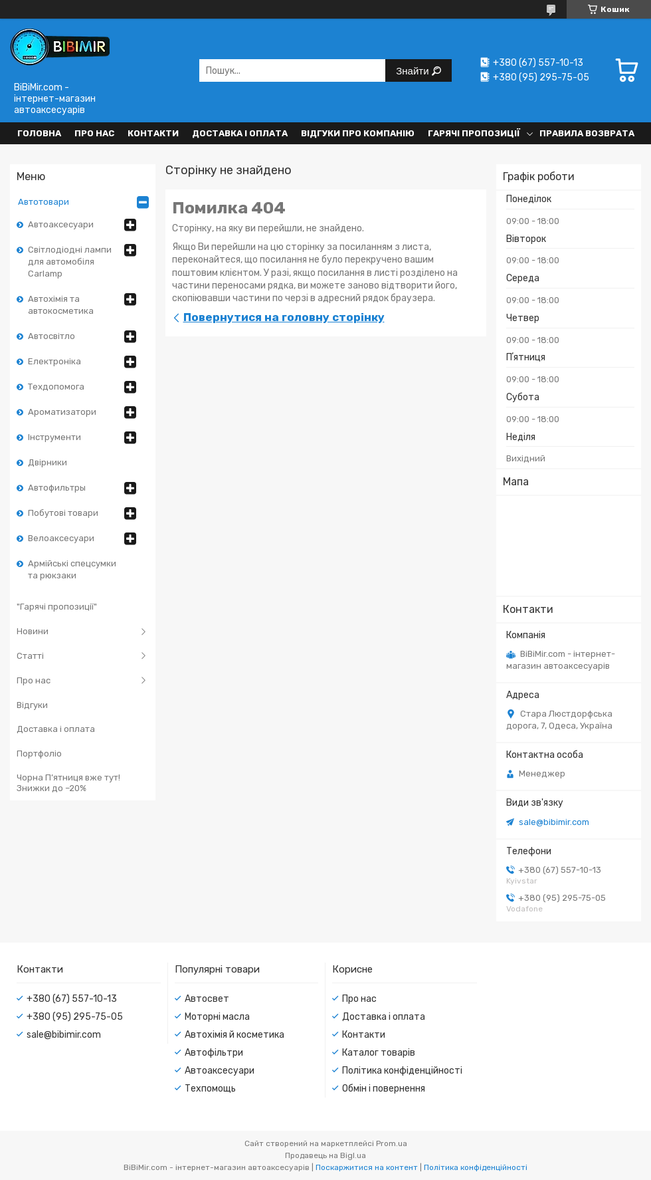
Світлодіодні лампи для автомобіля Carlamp (70, 262)
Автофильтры (57, 488)
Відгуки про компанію (358, 133)
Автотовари (43, 202)
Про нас (94, 133)
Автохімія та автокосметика (61, 305)
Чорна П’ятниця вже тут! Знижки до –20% (68, 782)
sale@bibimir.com (554, 822)
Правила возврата (586, 133)
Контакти (153, 133)
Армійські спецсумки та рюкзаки (72, 569)
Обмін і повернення (383, 1088)
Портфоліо (39, 754)
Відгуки (32, 705)
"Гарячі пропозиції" (57, 607)
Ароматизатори (62, 412)
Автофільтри (214, 1052)
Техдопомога (56, 387)
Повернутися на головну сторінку (284, 317)
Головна (39, 133)
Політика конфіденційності (402, 1070)
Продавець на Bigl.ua (325, 1155)
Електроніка (54, 361)
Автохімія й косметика (234, 1034)
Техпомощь (210, 1088)
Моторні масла (217, 1016)
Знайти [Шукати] (413, 70)
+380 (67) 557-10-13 (72, 998)
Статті (30, 656)
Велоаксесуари (61, 538)
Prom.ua (391, 1143)
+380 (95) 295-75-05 (75, 1016)
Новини (32, 631)
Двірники (47, 462)
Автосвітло (51, 336)
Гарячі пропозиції (474, 133)
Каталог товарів (378, 1052)
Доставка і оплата (240, 133)
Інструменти (54, 437)
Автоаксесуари (61, 224)
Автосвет (207, 998)
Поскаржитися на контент (367, 1167)
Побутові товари (63, 513)
